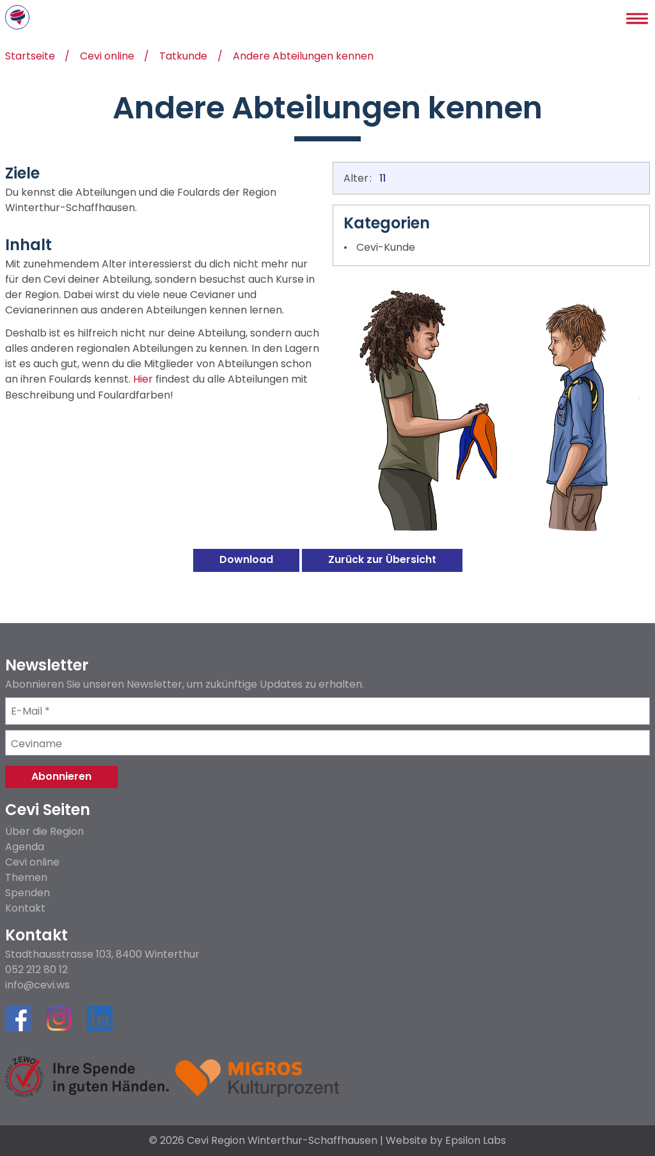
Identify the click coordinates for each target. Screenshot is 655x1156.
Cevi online (107, 57)
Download (246, 559)
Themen (26, 877)
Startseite (30, 57)
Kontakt (25, 908)
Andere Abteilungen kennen (303, 57)
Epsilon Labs (475, 1140)
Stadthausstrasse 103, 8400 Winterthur (102, 954)
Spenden (27, 892)
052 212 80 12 (36, 970)
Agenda (24, 846)
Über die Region (44, 831)
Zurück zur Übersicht (382, 559)
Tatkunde (183, 57)
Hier (143, 380)
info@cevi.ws (37, 985)
